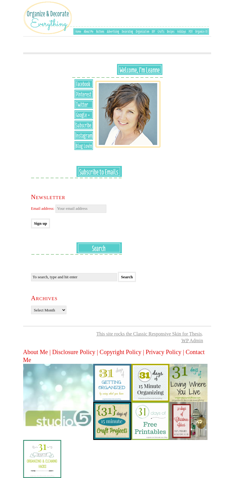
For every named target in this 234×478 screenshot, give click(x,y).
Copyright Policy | (123, 352)
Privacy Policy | (166, 352)
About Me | (37, 352)
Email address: (68, 208)
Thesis (195, 333)
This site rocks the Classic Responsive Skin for (142, 333)
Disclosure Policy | (76, 352)
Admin (192, 340)
